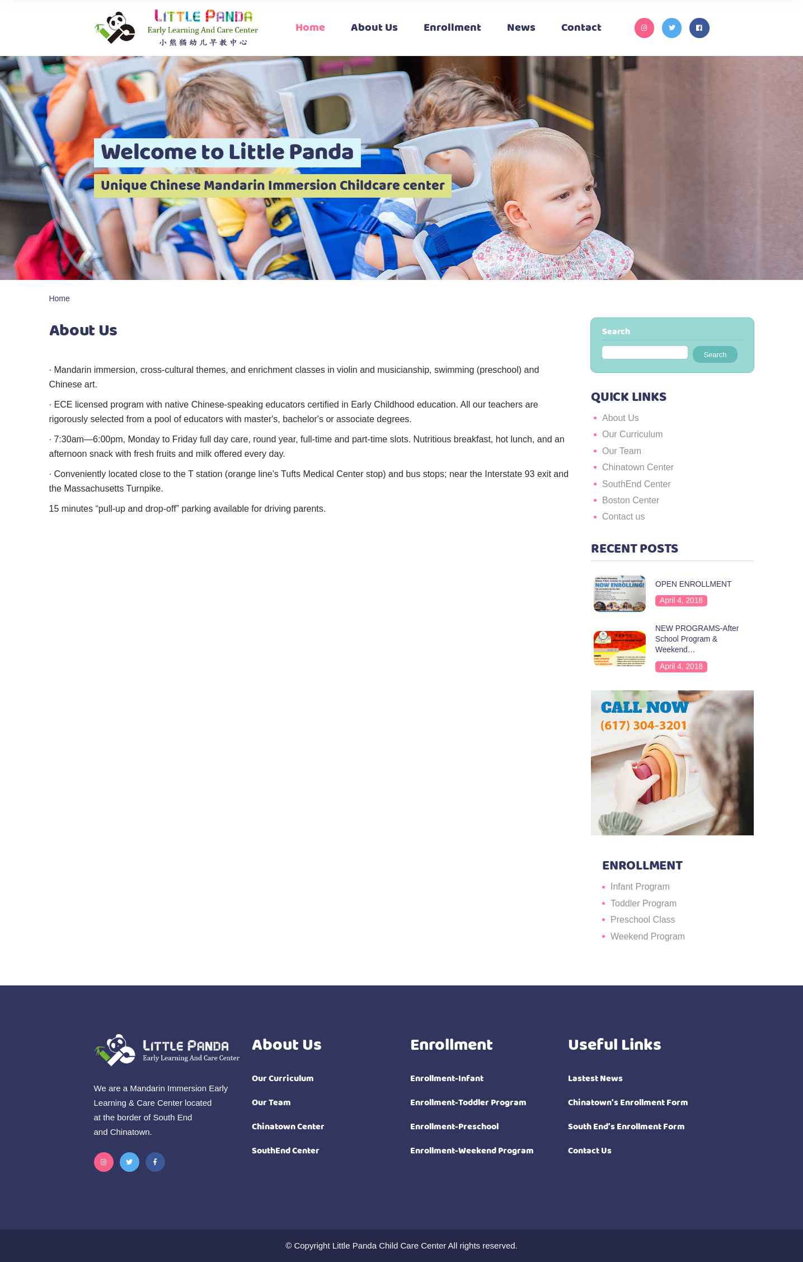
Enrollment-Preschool (454, 1127)
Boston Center (630, 500)
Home (59, 298)
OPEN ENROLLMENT (693, 584)
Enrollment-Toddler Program (468, 1103)
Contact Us (590, 1151)
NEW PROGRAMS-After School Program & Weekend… (697, 639)
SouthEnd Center (636, 484)
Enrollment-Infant (446, 1079)
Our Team (621, 451)
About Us (620, 418)
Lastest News (595, 1079)
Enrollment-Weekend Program (472, 1151)
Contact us (623, 516)
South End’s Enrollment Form (626, 1127)
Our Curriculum (632, 434)
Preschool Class (643, 919)
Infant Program (640, 886)
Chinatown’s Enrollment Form (628, 1103)
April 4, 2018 (681, 600)
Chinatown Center (638, 467)
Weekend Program (648, 936)
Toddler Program (644, 903)
